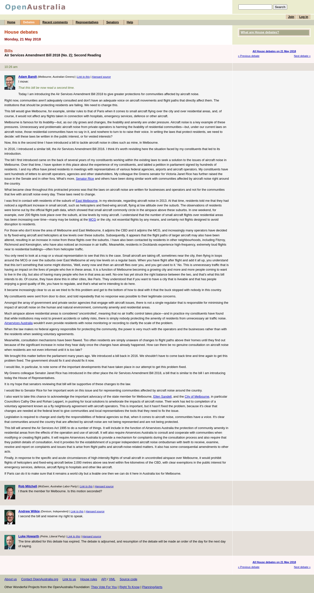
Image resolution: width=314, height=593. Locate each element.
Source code (128, 579)
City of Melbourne (197, 396)
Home (11, 22)
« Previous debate (249, 55)
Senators (112, 22)
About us (10, 579)
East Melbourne (87, 200)
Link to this (83, 76)
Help (130, 22)
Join (291, 17)
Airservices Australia (18, 323)
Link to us (69, 579)
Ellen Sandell (162, 396)
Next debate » (302, 55)
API (103, 579)
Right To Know (129, 587)
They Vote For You (104, 587)
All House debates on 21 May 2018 (274, 51)
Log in (303, 17)
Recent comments (55, 22)
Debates (29, 22)
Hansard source (101, 76)
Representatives (87, 22)
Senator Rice (85, 178)
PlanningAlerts (152, 587)
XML (112, 579)
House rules (88, 579)
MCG (92, 219)
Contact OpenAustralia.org (39, 579)
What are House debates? (260, 32)
